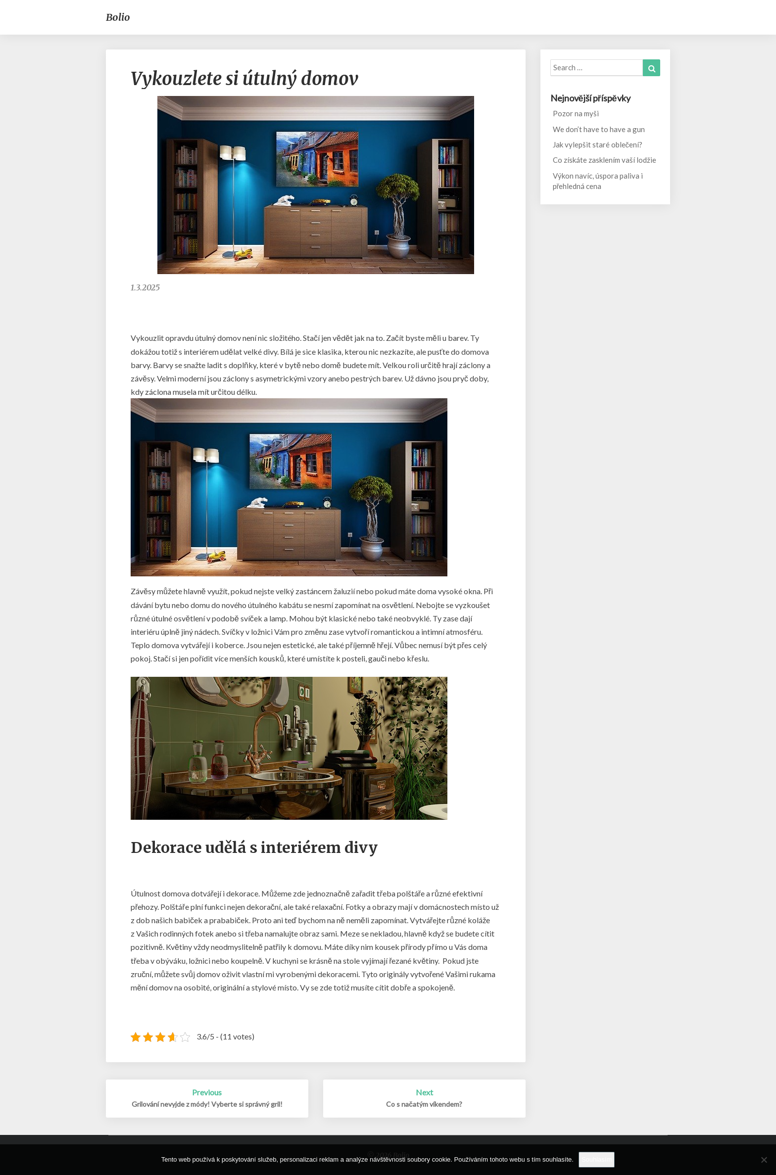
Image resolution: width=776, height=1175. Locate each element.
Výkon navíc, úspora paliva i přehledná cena (598, 180)
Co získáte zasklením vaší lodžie (604, 159)
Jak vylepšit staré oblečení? (598, 144)
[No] (764, 1160)
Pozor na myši (576, 113)
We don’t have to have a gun (599, 129)
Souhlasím (597, 1159)
